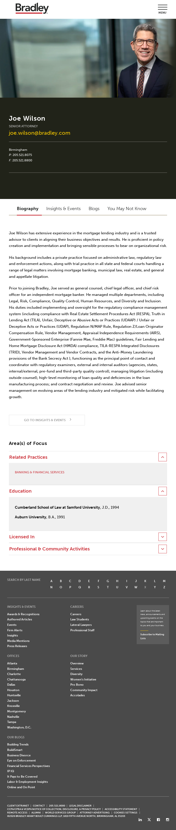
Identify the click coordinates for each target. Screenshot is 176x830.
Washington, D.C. (19, 727)
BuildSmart (15, 750)
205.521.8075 (22, 155)
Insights (12, 635)
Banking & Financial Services (39, 472)
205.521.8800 (22, 160)
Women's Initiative (83, 679)
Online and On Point (21, 787)
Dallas (11, 684)
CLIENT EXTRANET (18, 805)
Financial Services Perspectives (28, 766)
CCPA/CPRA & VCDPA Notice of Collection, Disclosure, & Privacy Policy (54, 809)
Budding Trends (17, 744)
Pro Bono (77, 684)
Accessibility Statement (121, 809)
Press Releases (17, 646)
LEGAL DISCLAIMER (80, 805)
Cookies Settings (125, 812)
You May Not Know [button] (126, 208)
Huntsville (14, 695)
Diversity (76, 674)
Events (11, 625)
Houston (13, 690)
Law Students (79, 619)
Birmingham (18, 150)
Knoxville (13, 706)
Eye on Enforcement (21, 760)
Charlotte (14, 674)
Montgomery (16, 711)
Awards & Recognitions (23, 614)
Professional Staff (82, 630)
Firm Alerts (14, 630)
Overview (77, 663)
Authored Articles (19, 619)
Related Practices (28, 457)
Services (76, 669)
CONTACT (39, 805)
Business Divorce (19, 755)
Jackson (13, 700)
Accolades (77, 695)
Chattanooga (16, 679)
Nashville (13, 717)
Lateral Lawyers (81, 625)
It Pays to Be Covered (22, 776)
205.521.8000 (57, 805)
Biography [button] (27, 208)
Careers (75, 614)
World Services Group (60, 812)
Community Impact (84, 690)
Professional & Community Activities (49, 549)
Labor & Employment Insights (27, 782)
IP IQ (10, 771)
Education (20, 491)
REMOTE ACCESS (17, 812)
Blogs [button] (94, 208)
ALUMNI (36, 812)
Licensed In (22, 537)
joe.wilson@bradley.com (39, 133)
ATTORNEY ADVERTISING (95, 812)
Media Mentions (18, 641)
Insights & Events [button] (63, 208)
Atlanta (12, 663)
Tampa (11, 722)
